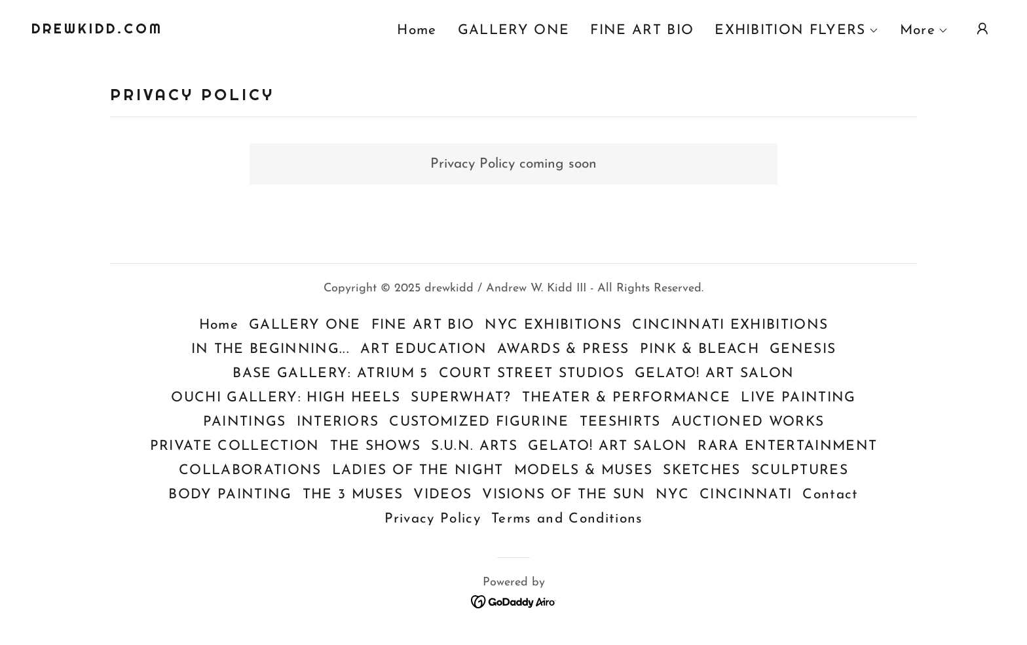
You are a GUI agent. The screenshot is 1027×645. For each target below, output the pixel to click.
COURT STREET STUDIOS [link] (531, 373)
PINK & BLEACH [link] (699, 349)
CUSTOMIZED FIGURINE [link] (479, 422)
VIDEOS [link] (442, 495)
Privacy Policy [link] (432, 519)
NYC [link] (672, 495)
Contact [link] (830, 495)
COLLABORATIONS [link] (250, 470)
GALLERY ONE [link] (514, 30)
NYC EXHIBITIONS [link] (553, 325)
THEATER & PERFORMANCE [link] (626, 398)
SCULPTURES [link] (799, 470)
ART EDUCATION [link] (423, 349)
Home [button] (218, 325)
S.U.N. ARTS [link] (474, 446)
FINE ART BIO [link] (642, 30)
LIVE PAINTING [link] (798, 398)
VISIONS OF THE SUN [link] (563, 495)
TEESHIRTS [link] (620, 422)
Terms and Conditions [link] (567, 519)
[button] (797, 31)
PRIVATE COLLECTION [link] (235, 446)
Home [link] (416, 30)
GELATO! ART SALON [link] (714, 373)
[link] (97, 30)
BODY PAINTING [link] (229, 495)
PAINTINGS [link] (244, 422)
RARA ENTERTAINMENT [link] (787, 446)
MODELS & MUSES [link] (583, 470)
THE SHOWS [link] (375, 446)
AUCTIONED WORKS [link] (748, 422)
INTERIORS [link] (338, 422)
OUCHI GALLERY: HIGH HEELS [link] (285, 398)
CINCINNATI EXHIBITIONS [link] (730, 325)
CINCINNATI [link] (746, 495)
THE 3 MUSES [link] (353, 495)
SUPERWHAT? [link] (461, 398)
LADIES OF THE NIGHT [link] (418, 470)
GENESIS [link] (803, 349)
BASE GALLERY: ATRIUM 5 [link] (330, 373)
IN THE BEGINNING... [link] (270, 349)
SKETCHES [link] (702, 470)
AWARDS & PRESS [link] (563, 349)
